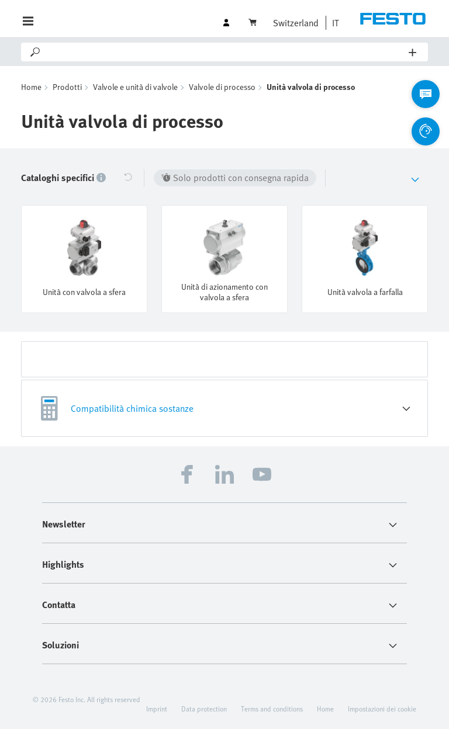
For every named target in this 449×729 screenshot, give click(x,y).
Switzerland (296, 23)
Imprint (156, 708)
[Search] (225, 52)
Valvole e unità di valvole (135, 87)
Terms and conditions (272, 708)
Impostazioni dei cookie (382, 708)
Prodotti (67, 87)
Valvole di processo (222, 87)
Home (31, 87)
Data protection (204, 708)
